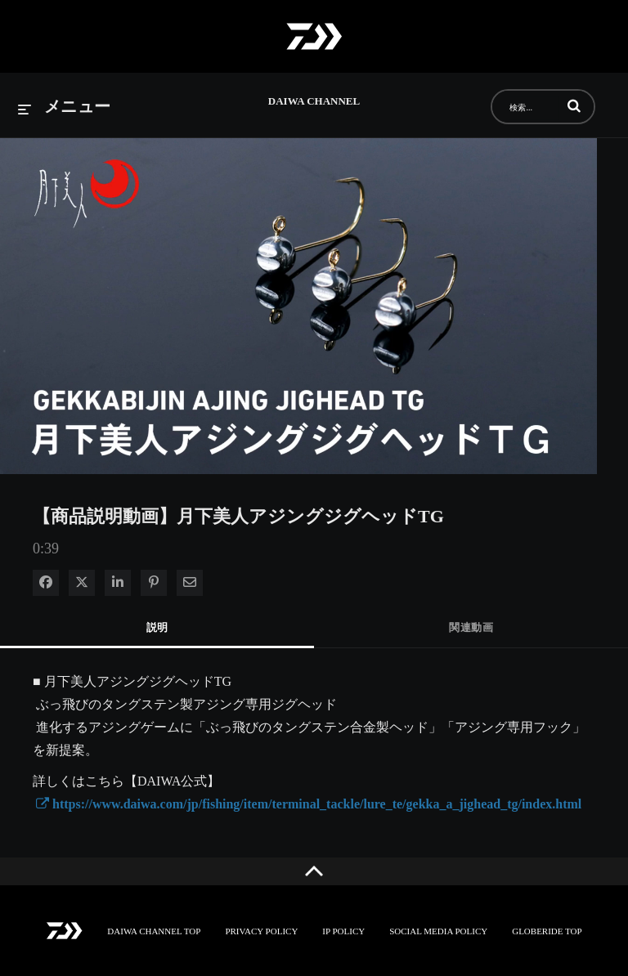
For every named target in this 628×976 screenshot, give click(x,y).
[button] (574, 105)
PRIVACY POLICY (261, 931)
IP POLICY (343, 931)
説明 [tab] (157, 627)
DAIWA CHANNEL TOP (153, 931)
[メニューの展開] (64, 107)
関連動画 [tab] (471, 627)
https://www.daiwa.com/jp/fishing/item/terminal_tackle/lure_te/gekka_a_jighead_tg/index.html (308, 804)
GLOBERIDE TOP (546, 931)
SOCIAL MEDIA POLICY (438, 931)
